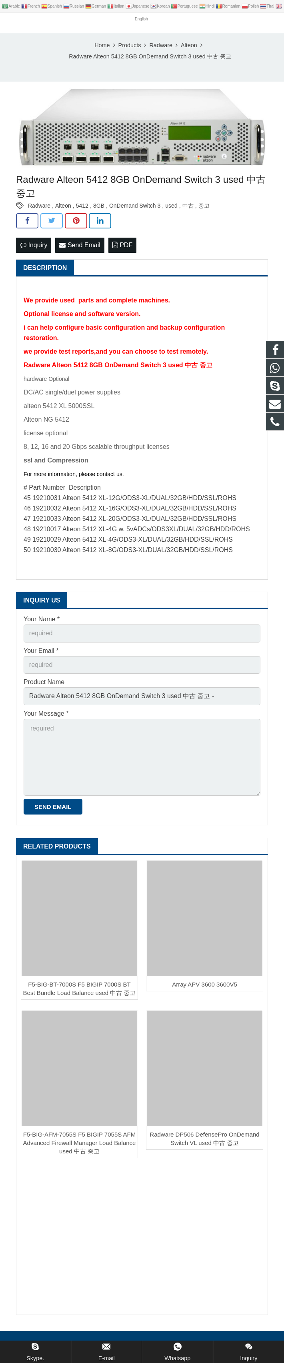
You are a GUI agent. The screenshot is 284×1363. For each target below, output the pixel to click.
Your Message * (46, 713)
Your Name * (42, 619)
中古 (188, 205)
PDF (122, 245)
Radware (39, 205)
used (171, 205)
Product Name (44, 681)
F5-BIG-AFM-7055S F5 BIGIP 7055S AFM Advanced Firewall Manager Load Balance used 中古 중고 (79, 1143)
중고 (204, 205)
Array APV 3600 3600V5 (204, 984)
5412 (82, 205)
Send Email (79, 245)
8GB (98, 205)
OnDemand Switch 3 (134, 205)
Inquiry (33, 245)
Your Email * (41, 650)
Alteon (63, 205)
